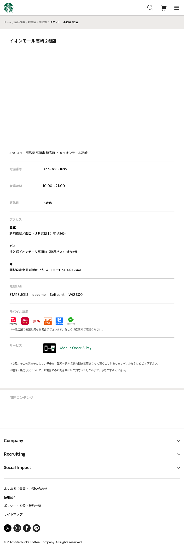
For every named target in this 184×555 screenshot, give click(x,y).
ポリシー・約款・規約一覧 (22, 505)
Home (8, 22)
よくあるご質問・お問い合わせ (25, 488)
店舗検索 (19, 22)
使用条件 (10, 497)
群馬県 (32, 22)
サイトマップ (13, 514)
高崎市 (43, 22)
